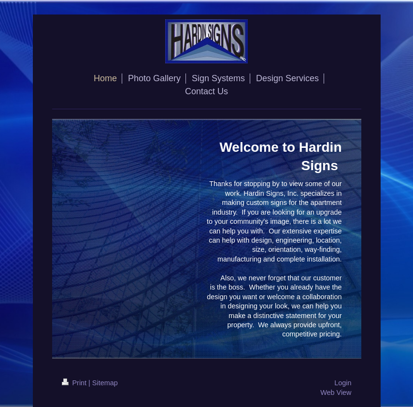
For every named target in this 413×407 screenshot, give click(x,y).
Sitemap (105, 383)
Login (342, 383)
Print (75, 383)
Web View (335, 392)
